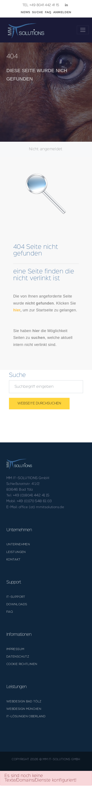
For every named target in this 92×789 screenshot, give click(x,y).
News (25, 12)
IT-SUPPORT (15, 597)
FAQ (9, 612)
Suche (37, 12)
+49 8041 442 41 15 (40, 5)
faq (48, 12)
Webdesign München (23, 709)
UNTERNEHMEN (18, 544)
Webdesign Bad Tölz (23, 701)
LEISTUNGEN (16, 552)
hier (16, 310)
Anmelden (62, 12)
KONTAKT (13, 559)
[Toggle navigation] (83, 30)
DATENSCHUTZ (17, 656)
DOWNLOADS (16, 604)
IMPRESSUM (15, 649)
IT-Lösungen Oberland (25, 716)
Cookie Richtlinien (21, 664)
